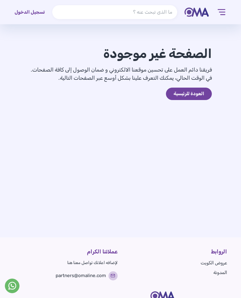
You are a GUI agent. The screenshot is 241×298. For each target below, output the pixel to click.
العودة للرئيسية (189, 93)
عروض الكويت (214, 263)
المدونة (220, 272)
